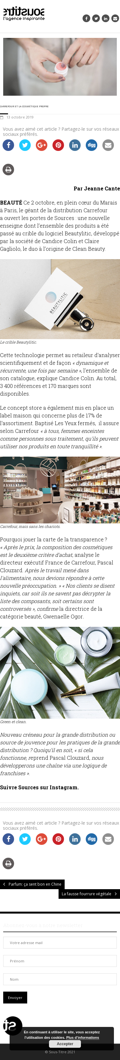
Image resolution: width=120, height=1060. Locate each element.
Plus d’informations (82, 1037)
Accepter (65, 1044)
